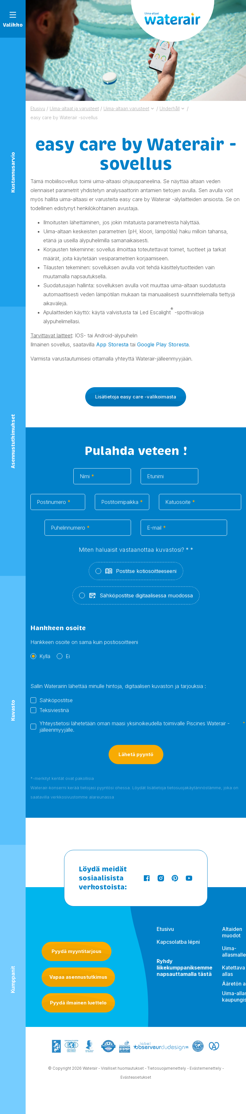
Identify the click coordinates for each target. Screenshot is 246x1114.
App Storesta (112, 344)
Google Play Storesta (163, 344)
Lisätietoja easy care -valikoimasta (135, 397)
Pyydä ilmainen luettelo (78, 1003)
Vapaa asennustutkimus (78, 977)
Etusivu (165, 934)
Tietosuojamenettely (166, 1068)
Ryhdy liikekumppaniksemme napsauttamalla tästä (184, 972)
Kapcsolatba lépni (178, 946)
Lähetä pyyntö (136, 760)
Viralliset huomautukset (122, 1068)
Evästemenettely (205, 1068)
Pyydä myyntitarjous (77, 951)
